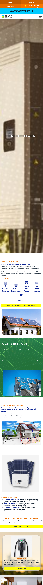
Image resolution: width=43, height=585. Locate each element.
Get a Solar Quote (21, 527)
